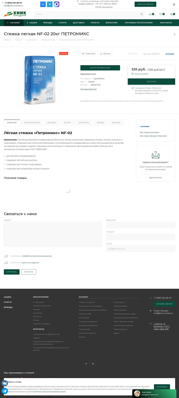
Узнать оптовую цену (100, 68)
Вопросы (116, 123)
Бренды (8, 307)
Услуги (8, 302)
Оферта (36, 338)
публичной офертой (30, 263)
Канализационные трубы (125, 314)
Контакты (38, 329)
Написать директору (42, 306)
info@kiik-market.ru (13, 5)
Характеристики (32, 123)
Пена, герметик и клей (124, 321)
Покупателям (41, 297)
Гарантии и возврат (41, 324)
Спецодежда (84, 329)
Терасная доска (120, 329)
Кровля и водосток (87, 302)
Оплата (67, 123)
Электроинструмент (87, 333)
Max (56, 4)
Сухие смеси (119, 302)
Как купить (84, 123)
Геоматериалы (120, 310)
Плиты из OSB (85, 314)
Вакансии (37, 316)
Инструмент (84, 318)
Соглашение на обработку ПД (46, 334)
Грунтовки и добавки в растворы (93, 310)
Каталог (83, 297)
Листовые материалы (88, 321)
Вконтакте (43, 4)
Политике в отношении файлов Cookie (49, 392)
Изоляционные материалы (90, 306)
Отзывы (100, 123)
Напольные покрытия (123, 325)
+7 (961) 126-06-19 (13, 3)
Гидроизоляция (120, 306)
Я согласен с (24, 263)
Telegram (50, 4)
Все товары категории (149, 132)
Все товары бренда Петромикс (153, 136)
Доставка (51, 123)
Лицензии (37, 313)
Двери (116, 333)
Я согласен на (31, 256)
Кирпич (82, 337)
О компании (38, 302)
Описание (12, 123)
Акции (7, 297)
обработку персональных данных (37, 256)
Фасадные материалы (88, 325)
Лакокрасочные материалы (126, 318)
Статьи (36, 320)
